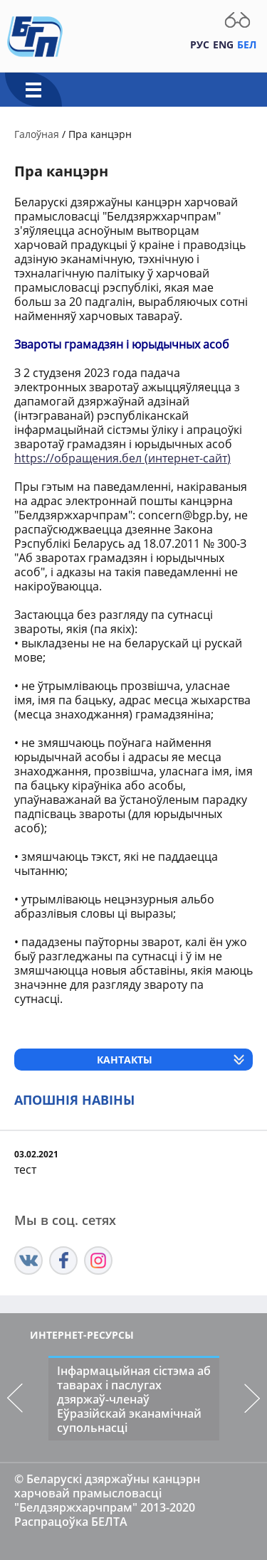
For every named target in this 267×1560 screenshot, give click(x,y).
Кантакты (124, 1059)
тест (25, 1169)
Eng (223, 44)
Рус (199, 44)
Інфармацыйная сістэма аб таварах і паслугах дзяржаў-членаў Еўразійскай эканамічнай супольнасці (134, 1399)
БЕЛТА (109, 1521)
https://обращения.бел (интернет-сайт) (122, 458)
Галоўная (36, 134)
